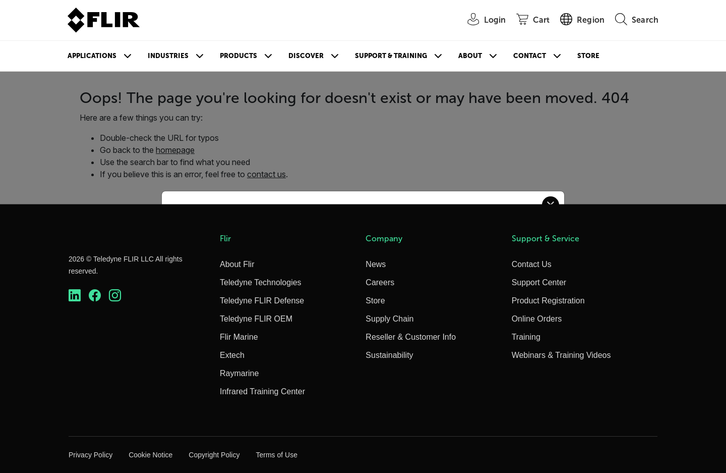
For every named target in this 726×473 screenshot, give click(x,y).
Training (526, 337)
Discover (306, 56)
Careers (380, 282)
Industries (168, 56)
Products (238, 56)
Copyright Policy (214, 455)
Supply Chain (389, 318)
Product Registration (548, 300)
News (376, 264)
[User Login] (481, 20)
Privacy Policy (90, 455)
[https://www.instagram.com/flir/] (115, 295)
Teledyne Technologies (260, 282)
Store (588, 56)
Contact (529, 56)
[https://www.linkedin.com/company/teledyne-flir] (75, 295)
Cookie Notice (150, 455)
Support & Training (391, 56)
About (470, 56)
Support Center (539, 282)
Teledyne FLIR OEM (256, 318)
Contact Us (532, 264)
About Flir (237, 264)
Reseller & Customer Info (411, 337)
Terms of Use (276, 455)
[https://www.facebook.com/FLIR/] (95, 295)
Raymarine (239, 373)
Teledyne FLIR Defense (262, 300)
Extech (232, 355)
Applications (92, 56)
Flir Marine (239, 337)
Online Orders (537, 318)
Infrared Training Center (262, 391)
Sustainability (389, 355)
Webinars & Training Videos (561, 355)
